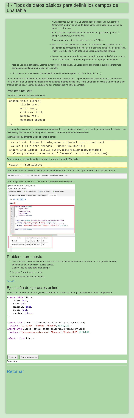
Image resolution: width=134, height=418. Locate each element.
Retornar (15, 371)
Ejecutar (13, 357)
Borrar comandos (29, 357)
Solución (11, 281)
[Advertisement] (29, 39)
